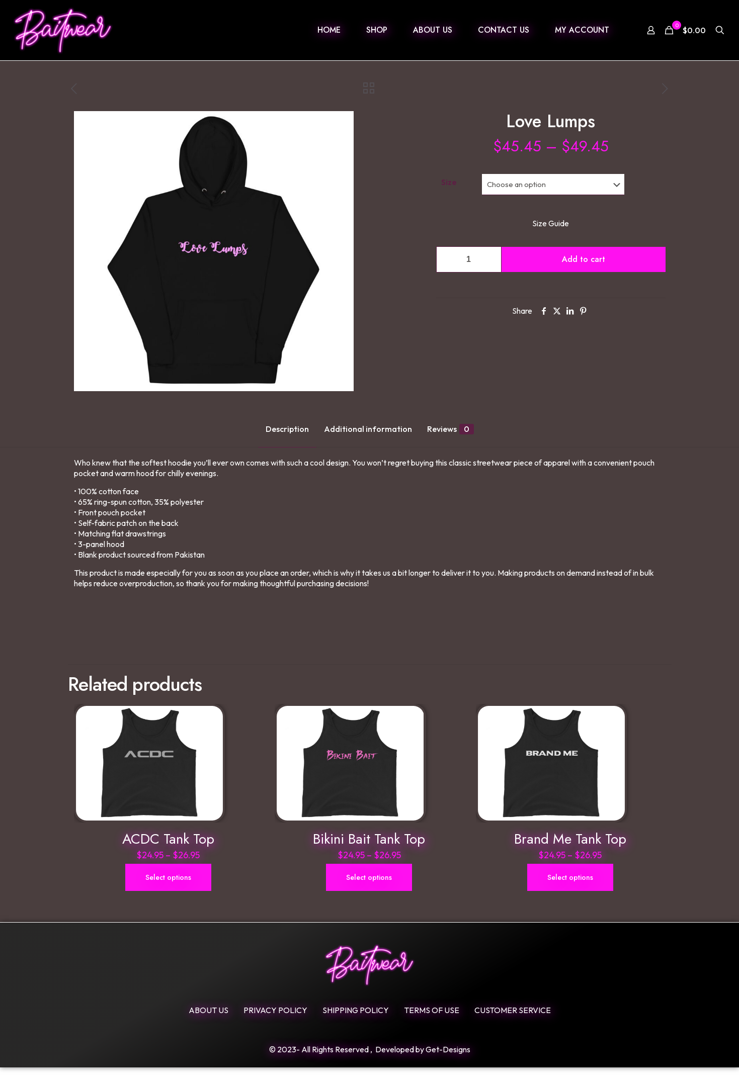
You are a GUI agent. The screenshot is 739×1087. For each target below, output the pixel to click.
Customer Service (512, 1030)
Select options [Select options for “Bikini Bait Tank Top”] (369, 897)
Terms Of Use (431, 1030)
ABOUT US (208, 1030)
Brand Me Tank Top (570, 858)
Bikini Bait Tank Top (369, 858)
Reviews (450, 429)
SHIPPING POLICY (355, 1030)
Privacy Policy (275, 1030)
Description (287, 429)
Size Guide (550, 223)
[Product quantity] (469, 259)
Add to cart (583, 259)
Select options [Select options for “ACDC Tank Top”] (168, 897)
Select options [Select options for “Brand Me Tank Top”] (570, 897)
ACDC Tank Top (168, 858)
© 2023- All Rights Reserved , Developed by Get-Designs (369, 1069)
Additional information (368, 429)
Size (449, 182)
